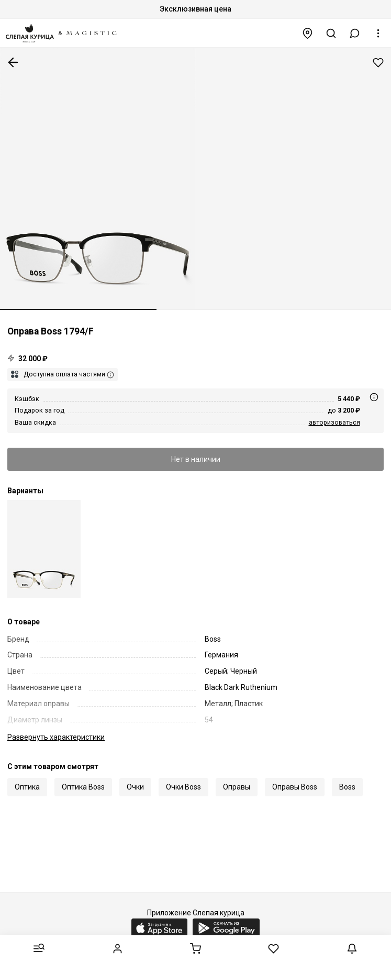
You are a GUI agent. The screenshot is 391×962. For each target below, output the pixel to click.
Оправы (236, 787)
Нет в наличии (195, 459)
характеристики (56, 737)
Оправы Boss (294, 787)
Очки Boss (183, 787)
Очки (135, 787)
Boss (347, 787)
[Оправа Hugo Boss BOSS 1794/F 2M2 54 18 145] (44, 549)
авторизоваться (334, 422)
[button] (355, 33)
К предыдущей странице (13, 62)
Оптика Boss (83, 787)
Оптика (27, 787)
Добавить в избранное (378, 62)
